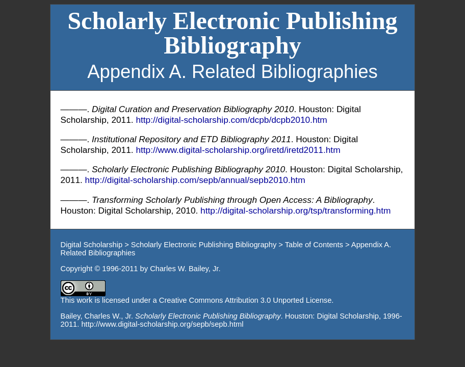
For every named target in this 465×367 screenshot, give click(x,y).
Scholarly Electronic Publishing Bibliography (203, 245)
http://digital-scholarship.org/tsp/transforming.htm (295, 210)
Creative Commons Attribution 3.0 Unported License (245, 300)
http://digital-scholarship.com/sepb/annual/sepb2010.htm (195, 180)
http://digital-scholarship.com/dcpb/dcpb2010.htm (231, 120)
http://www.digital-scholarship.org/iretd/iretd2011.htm (238, 150)
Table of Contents (314, 245)
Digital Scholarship (92, 245)
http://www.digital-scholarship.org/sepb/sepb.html (162, 324)
